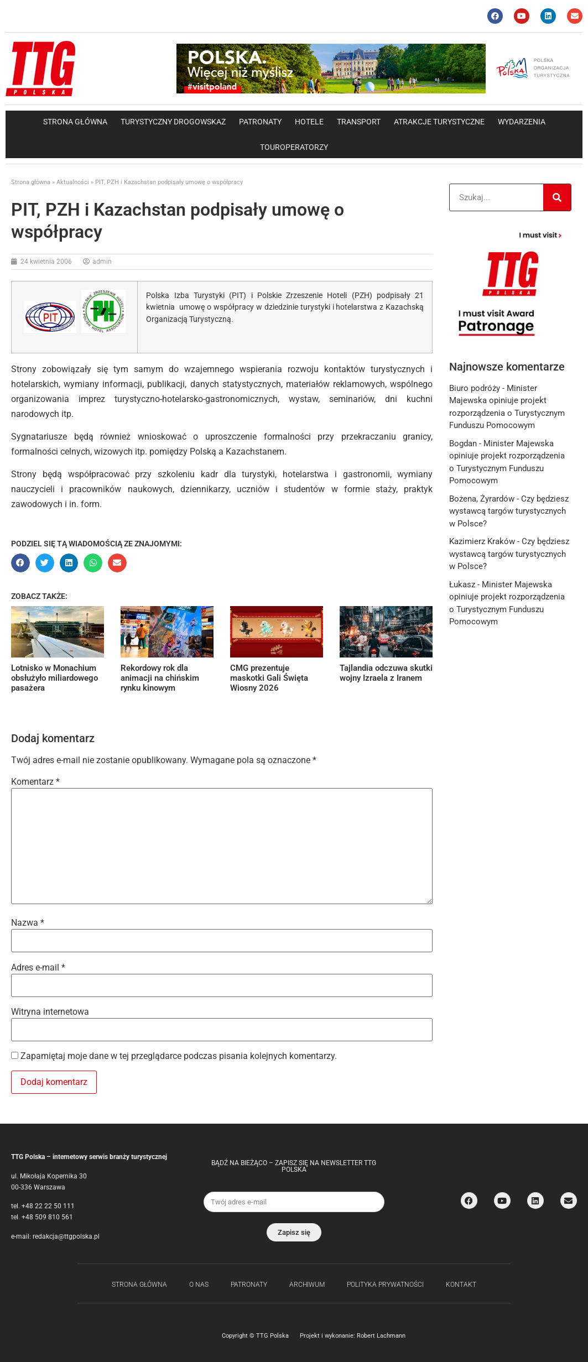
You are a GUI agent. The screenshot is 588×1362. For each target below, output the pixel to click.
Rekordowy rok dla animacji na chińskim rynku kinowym (160, 678)
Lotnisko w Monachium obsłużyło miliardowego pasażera (54, 678)
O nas (199, 1284)
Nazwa (27, 923)
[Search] (557, 197)
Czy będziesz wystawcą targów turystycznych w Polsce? (509, 511)
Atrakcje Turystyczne (439, 121)
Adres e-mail (38, 967)
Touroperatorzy (294, 147)
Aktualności (72, 182)
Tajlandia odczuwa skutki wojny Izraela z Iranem (386, 673)
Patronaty (260, 121)
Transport (359, 121)
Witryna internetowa (50, 1012)
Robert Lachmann (381, 1335)
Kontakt (461, 1284)
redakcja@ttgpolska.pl (66, 1236)
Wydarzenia (521, 121)
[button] (20, 563)
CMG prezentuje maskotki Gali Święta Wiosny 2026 (269, 678)
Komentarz (35, 781)
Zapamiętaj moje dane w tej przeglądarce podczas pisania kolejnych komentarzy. (178, 1056)
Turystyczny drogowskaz (173, 121)
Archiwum (307, 1284)
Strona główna (75, 121)
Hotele (309, 121)
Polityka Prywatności (385, 1284)
